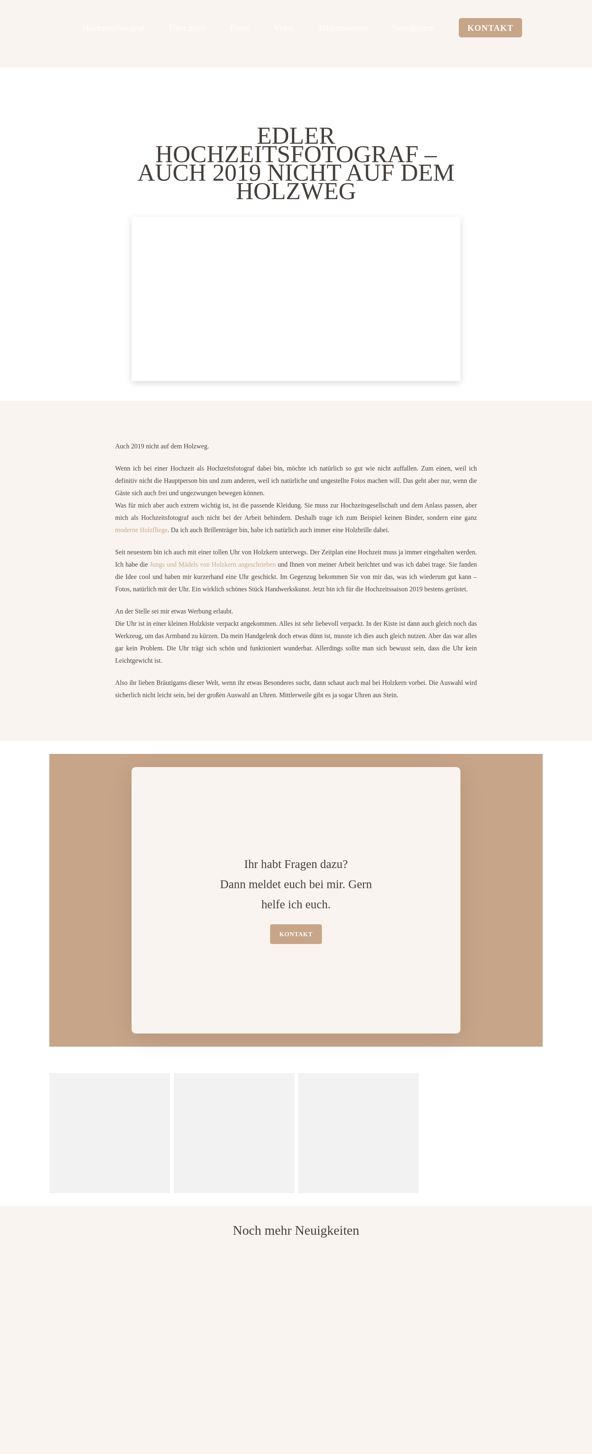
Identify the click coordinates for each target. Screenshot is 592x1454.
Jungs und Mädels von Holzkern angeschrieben (212, 564)
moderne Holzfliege (141, 529)
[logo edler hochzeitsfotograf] (47, 27)
